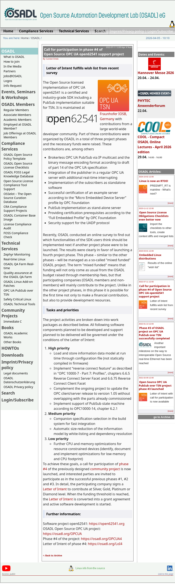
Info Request (13, 86)
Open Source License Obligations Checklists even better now (154, 215)
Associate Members (17, 115)
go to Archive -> (163, 417)
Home (101, 31)
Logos (8, 81)
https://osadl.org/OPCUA (62, 533)
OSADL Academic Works (16, 335)
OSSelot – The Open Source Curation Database (17, 198)
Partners (10, 71)
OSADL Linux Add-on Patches (18, 284)
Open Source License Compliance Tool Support (18, 185)
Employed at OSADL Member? (18, 126)
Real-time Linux (14, 259)
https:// (94, 523)
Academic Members (17, 120)
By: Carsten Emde (50, 58)
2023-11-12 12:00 (146, 208)
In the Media (12, 66)
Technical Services (10, 246)
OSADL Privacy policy (18, 387)
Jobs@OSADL (13, 76)
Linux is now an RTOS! (153, 181)
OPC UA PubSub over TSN (18, 292)
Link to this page (165, 573)
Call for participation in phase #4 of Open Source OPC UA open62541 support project (155, 291)
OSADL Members (18, 104)
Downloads (12, 355)
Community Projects (13, 313)
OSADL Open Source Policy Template (18, 157)
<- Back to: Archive (52, 555)
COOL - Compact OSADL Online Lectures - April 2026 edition (154, 142)
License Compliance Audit (17, 226)
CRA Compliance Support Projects (15, 209)
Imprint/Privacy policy (127, 31)
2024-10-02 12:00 (146, 177)
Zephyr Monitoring (17, 254)
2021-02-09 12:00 (146, 378)
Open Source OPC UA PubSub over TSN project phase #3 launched (155, 385)
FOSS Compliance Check (16, 235)
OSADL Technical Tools (19, 304)
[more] (170, 203)
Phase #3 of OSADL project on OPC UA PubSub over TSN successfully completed (154, 333)
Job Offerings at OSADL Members (20, 135)
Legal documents (16, 373)
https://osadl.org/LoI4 (105, 543)
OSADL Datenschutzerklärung (19, 380)
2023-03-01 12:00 (146, 251)
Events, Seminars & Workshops (18, 94)
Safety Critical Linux (17, 299)
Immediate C (13, 321)
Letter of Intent (55, 489)
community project (105, 469)
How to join (12, 62)
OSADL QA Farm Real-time (19, 266)
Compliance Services (13, 146)
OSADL (35, 38)
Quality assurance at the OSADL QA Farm (18, 275)
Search (8, 393)
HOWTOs (10, 348)
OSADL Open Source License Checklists (18, 165)
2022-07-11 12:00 (146, 282)
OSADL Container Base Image (20, 217)
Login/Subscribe (160, 31)
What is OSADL (14, 57)
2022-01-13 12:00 (146, 324)
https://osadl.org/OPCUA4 (101, 538)
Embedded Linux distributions (150, 256)
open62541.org (112, 523)
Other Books (12, 342)
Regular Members (16, 110)
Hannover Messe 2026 (156, 71)
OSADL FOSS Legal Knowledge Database (18, 174)
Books (7, 327)
